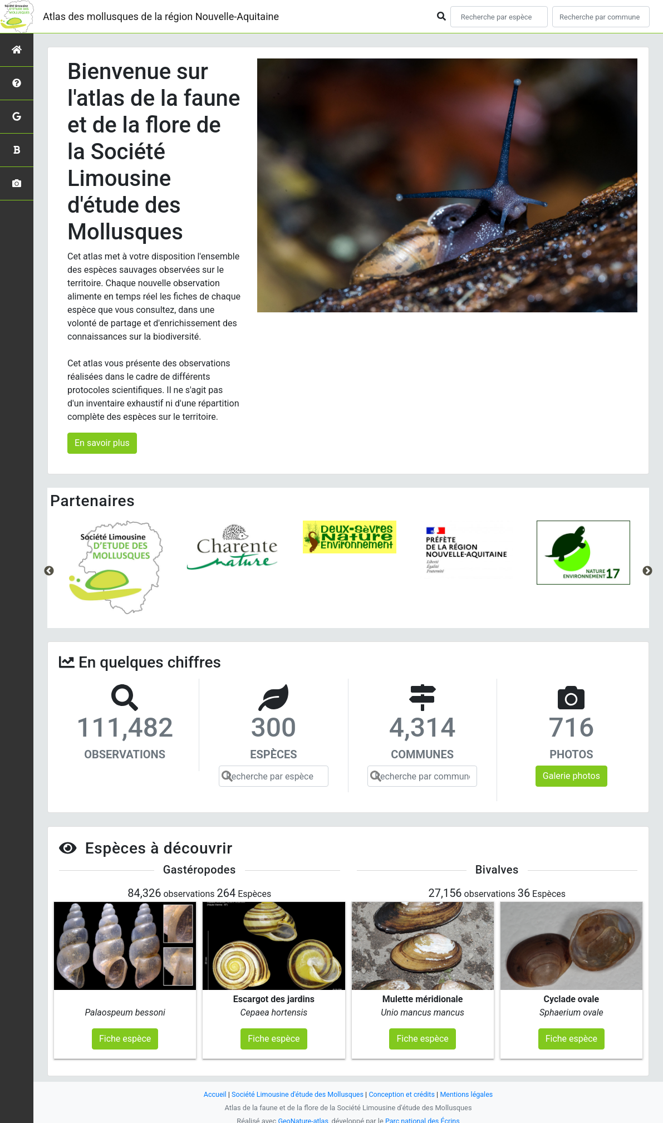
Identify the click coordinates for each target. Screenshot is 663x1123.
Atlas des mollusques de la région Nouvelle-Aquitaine (161, 16)
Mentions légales (469, 1090)
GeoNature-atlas (302, 1116)
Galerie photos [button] (571, 776)
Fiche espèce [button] (125, 1034)
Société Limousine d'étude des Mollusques (296, 1090)
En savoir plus (102, 443)
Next (647, 571)
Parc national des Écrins (423, 1116)
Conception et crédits (402, 1090)
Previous (49, 571)
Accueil (212, 1090)
